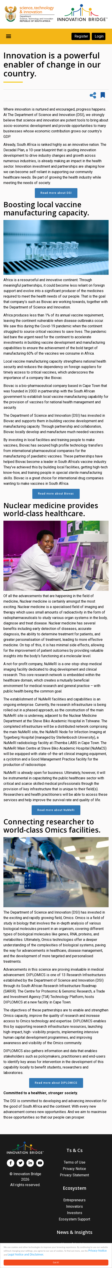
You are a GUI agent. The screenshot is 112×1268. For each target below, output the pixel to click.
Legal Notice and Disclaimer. (26, 1254)
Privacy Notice (97, 1251)
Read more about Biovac (56, 493)
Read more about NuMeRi (56, 810)
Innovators (74, 1206)
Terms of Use (74, 1162)
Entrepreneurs (74, 1200)
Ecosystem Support (74, 1219)
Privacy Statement (74, 1175)
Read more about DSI (56, 192)
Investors (74, 1213)
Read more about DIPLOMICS (56, 1082)
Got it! (56, 1262)
